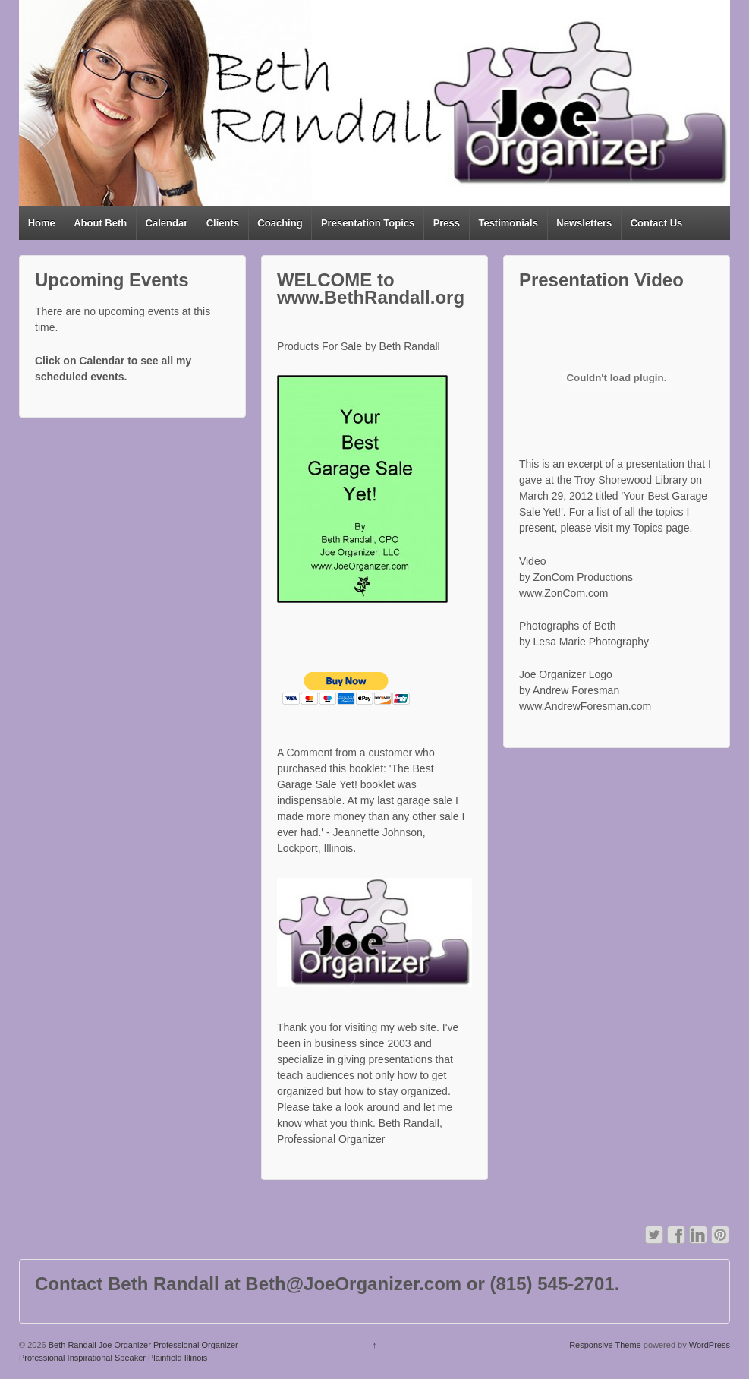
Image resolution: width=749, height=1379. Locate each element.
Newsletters (584, 223)
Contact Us (657, 223)
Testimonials (508, 223)
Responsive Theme (605, 1344)
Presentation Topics (367, 223)
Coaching (279, 223)
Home (41, 223)
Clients (222, 223)
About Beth (100, 223)
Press (446, 223)
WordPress (709, 1344)
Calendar (167, 223)
